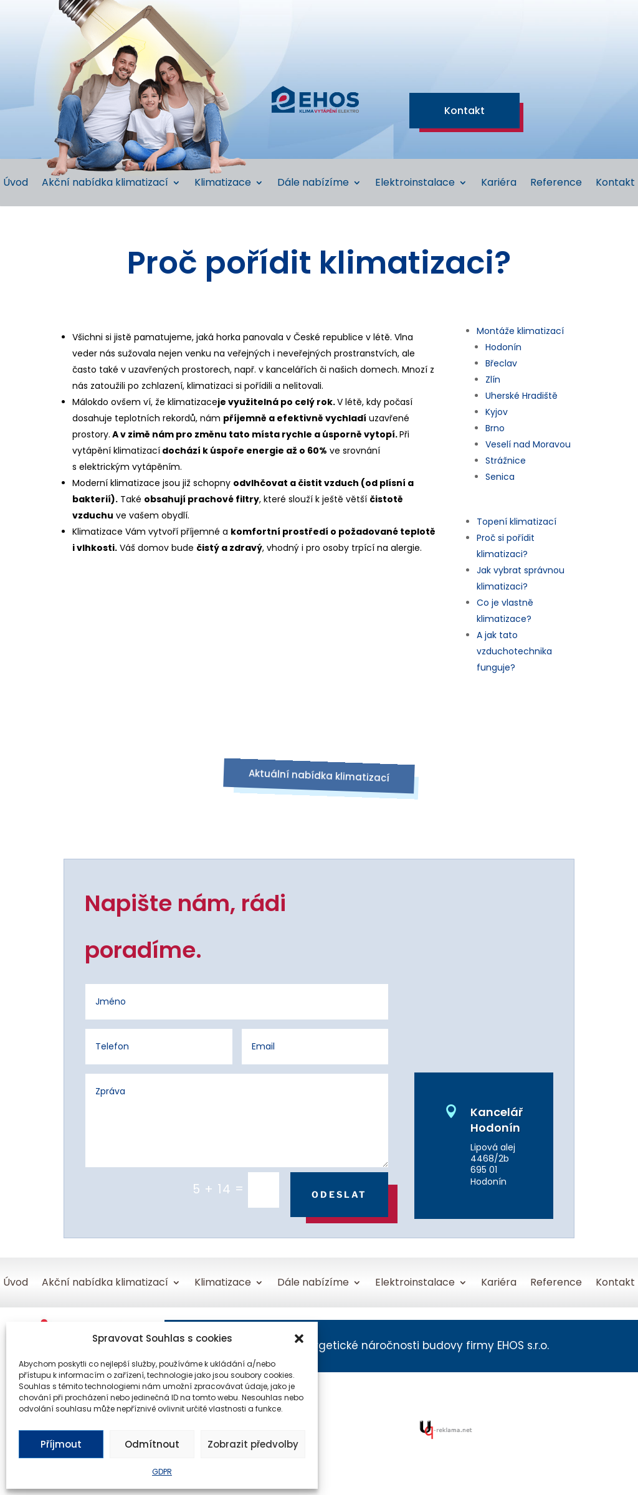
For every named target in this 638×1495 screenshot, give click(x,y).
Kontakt (464, 110)
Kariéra (499, 183)
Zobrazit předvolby (252, 1444)
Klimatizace (222, 183)
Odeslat (339, 1194)
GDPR (162, 1471)
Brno (495, 428)
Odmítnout (152, 1444)
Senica (500, 476)
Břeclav (501, 363)
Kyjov (496, 412)
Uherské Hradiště (521, 395)
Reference (556, 183)
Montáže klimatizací (520, 331)
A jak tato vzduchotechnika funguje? (514, 651)
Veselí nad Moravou (528, 444)
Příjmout (61, 1444)
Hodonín (503, 347)
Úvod (15, 183)
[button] (299, 1338)
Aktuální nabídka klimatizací (319, 776)
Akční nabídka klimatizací (105, 183)
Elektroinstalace (415, 183)
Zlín (492, 379)
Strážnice (505, 460)
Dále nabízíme (313, 183)
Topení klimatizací (516, 521)
